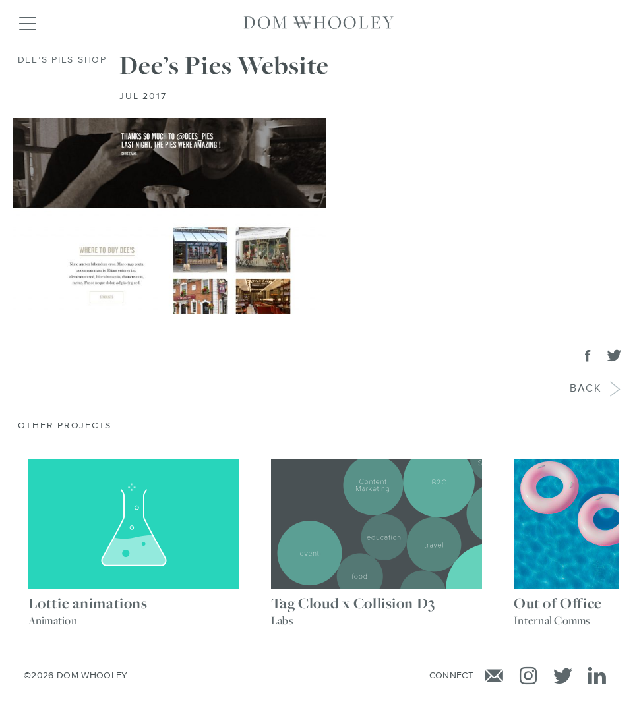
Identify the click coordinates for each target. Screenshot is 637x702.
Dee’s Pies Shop (62, 60)
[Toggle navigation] (27, 23)
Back (587, 389)
